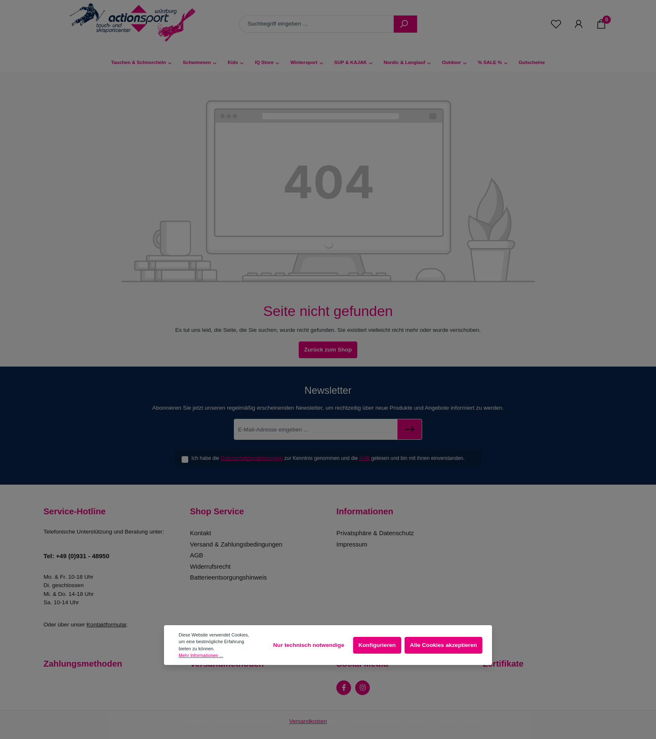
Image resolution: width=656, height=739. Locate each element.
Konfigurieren (377, 645)
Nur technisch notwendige (308, 645)
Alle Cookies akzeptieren (443, 645)
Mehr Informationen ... (201, 655)
